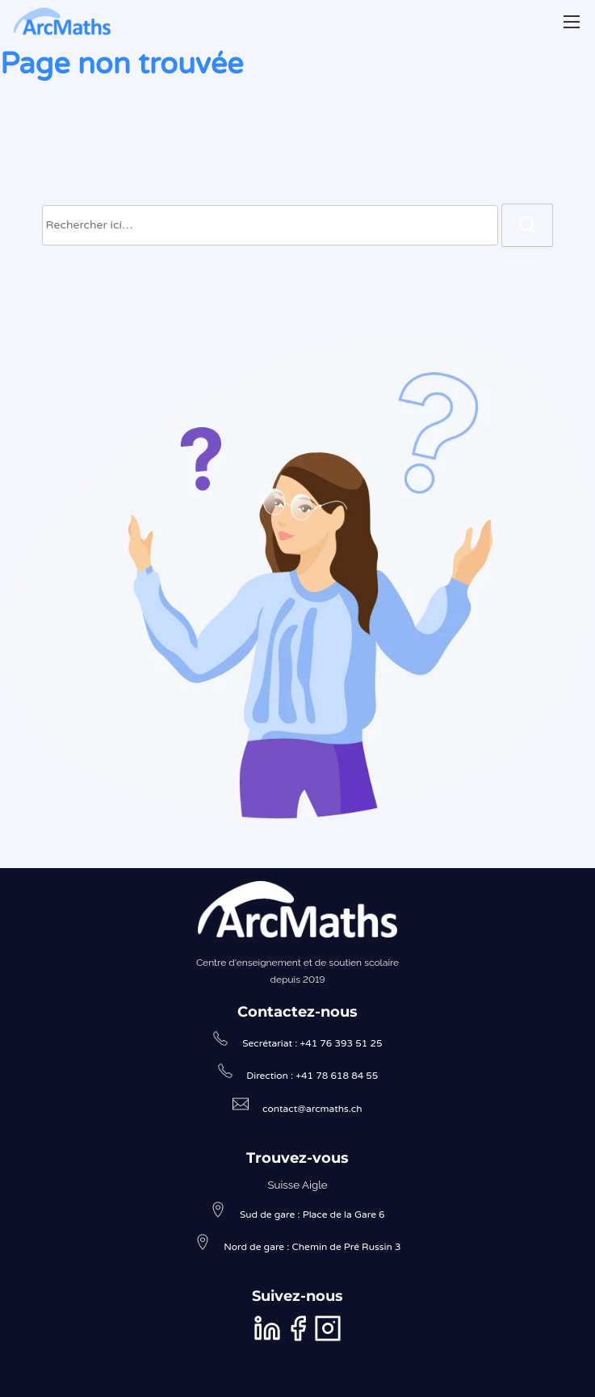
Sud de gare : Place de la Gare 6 (312, 1214)
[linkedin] (268, 1339)
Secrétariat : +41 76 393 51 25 (312, 1043)
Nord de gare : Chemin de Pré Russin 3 (312, 1246)
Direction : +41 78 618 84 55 (312, 1075)
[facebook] (299, 1339)
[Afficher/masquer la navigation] (571, 21)
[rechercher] (527, 225)
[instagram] (327, 1339)
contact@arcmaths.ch (312, 1108)
